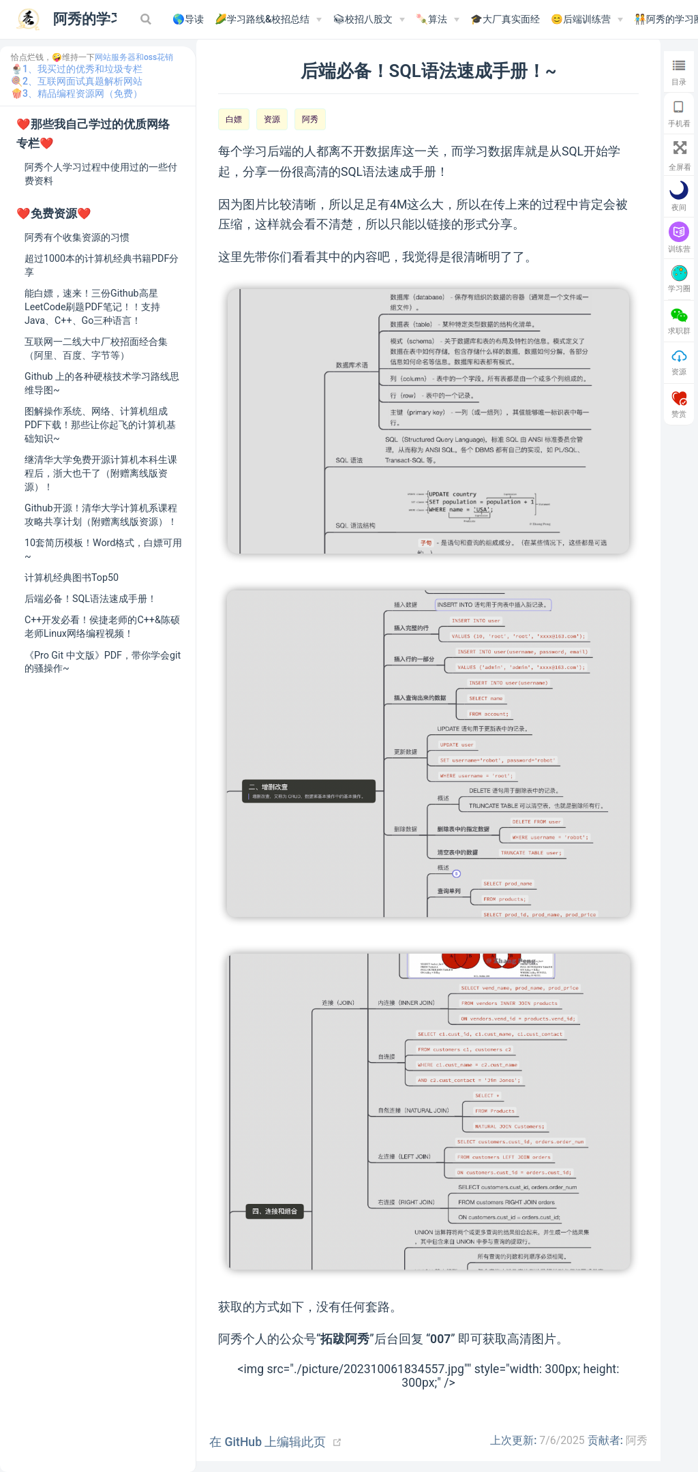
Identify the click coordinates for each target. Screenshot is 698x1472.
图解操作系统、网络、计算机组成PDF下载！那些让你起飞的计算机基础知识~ (100, 425)
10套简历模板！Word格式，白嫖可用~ (103, 549)
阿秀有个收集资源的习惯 (77, 237)
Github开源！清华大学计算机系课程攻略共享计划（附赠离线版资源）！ (101, 514)
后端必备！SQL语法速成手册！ (91, 598)
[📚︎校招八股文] (369, 19)
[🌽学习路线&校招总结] (268, 19)
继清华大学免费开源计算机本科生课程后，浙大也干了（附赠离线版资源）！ (101, 473)
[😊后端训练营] (587, 19)
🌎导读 (188, 19)
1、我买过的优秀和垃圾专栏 (82, 68)
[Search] (147, 19)
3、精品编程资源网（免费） (82, 93)
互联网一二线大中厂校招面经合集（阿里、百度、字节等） (96, 348)
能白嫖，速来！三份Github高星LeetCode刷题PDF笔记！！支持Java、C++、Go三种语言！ (92, 307)
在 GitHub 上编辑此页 (267, 1442)
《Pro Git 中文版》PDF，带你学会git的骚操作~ (103, 662)
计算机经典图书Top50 (72, 577)
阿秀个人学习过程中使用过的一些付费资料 (101, 174)
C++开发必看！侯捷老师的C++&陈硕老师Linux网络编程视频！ (102, 626)
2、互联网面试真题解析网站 (82, 81)
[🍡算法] (437, 19)
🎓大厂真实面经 (505, 19)
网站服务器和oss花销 (134, 57)
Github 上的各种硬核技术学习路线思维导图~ (102, 383)
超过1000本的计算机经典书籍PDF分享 (102, 265)
